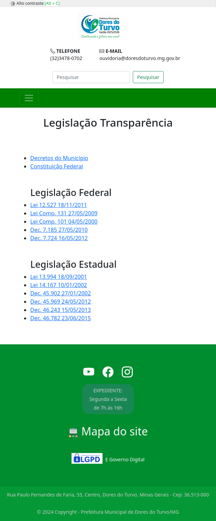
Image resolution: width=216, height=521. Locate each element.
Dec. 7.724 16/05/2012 (59, 238)
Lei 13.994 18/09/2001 (58, 277)
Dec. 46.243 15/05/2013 (60, 310)
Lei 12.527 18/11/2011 (58, 205)
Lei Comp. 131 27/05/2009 (63, 213)
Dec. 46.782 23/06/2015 (60, 318)
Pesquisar (148, 77)
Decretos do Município (59, 158)
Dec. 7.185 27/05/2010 (59, 230)
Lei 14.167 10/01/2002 (58, 285)
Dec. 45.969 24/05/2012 (60, 301)
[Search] (91, 77)
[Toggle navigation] (29, 98)
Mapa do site (108, 431)
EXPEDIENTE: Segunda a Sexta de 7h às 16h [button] (108, 399)
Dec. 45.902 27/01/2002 (60, 293)
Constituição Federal (56, 166)
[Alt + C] (52, 3)
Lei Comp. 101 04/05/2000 (63, 221)
